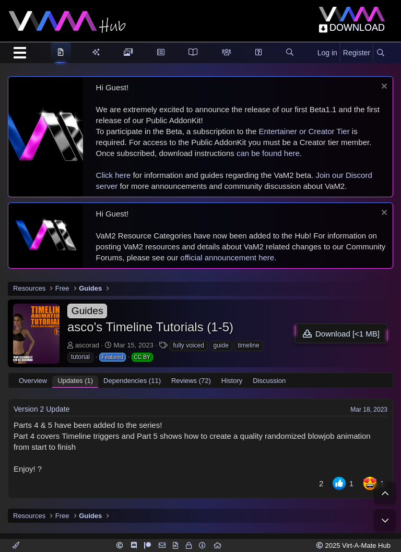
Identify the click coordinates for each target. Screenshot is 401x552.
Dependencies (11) (132, 381)
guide (220, 345)
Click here (113, 175)
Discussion (269, 381)
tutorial (80, 357)
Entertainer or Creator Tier (303, 131)
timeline (248, 345)
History (231, 381)
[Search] (380, 53)
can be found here (268, 153)
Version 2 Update (41, 409)
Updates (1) (75, 381)
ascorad (87, 345)
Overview (33, 381)
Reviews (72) (191, 381)
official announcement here (227, 257)
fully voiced (188, 345)
